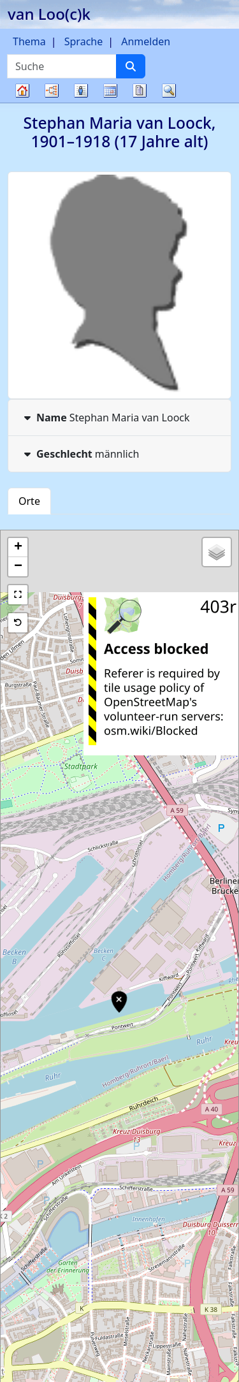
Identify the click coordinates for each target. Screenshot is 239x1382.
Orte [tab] (29, 501)
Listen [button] (81, 90)
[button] (17, 547)
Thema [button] (29, 41)
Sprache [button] (83, 41)
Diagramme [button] (52, 90)
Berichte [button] (140, 90)
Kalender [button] (110, 90)
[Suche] (130, 66)
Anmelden (145, 41)
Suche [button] (169, 90)
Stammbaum (22, 102)
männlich (80, 454)
